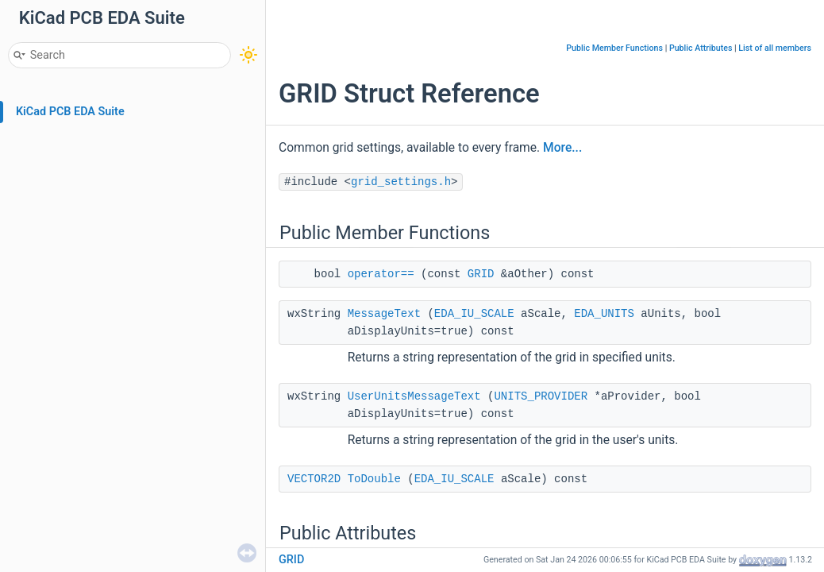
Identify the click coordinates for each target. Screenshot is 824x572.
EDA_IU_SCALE (474, 313)
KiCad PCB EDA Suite (70, 111)
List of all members (774, 48)
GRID (481, 274)
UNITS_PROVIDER (540, 396)
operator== (381, 274)
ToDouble (374, 479)
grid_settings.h (401, 182)
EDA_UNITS (604, 313)
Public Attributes (701, 48)
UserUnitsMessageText (414, 396)
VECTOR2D (314, 479)
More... (562, 148)
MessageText (384, 313)
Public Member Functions (614, 48)
